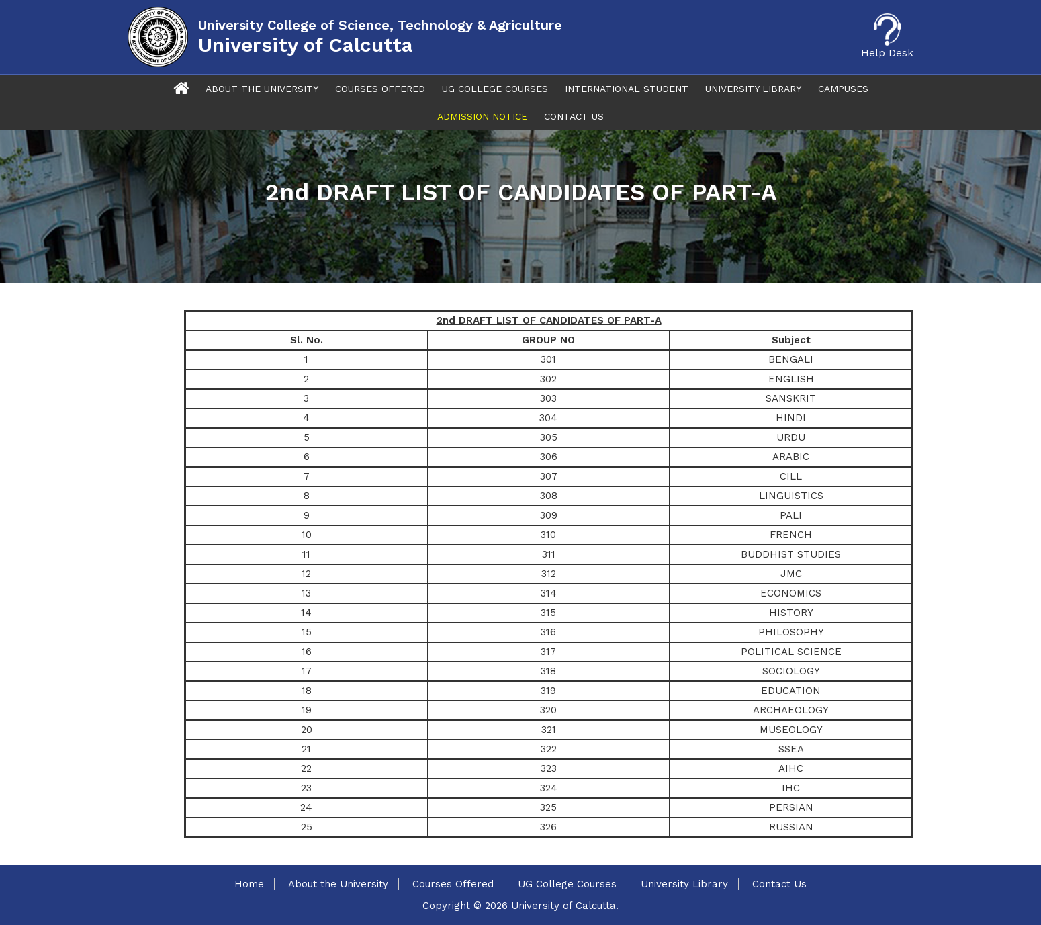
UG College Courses (495, 88)
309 (548, 515)
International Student (626, 88)
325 (548, 807)
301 (548, 359)
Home (249, 884)
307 (548, 476)
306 (548, 457)
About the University (338, 884)
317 (548, 652)
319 (548, 691)
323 (549, 768)
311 (548, 554)
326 (548, 827)
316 (548, 632)
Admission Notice (482, 116)
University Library (753, 88)
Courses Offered (380, 88)
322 (549, 749)
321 (548, 729)
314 (549, 593)
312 (548, 574)
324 (548, 788)
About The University (262, 88)
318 (548, 671)
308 (548, 496)
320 (548, 710)
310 (548, 535)
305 (548, 437)
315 (548, 613)
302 (548, 379)
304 (548, 418)
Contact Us (574, 116)
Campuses (843, 88)
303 (548, 398)
